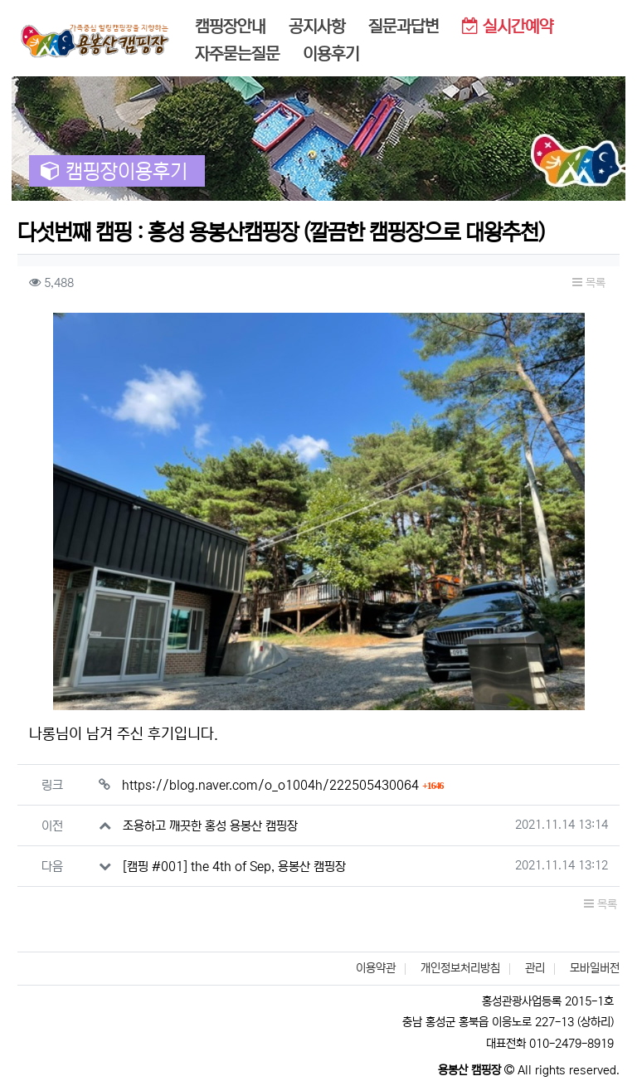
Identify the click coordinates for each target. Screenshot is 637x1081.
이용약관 (376, 968)
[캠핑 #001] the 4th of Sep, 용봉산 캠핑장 (234, 866)
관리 (535, 968)
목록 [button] (588, 283)
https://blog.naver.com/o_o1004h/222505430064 (283, 785)
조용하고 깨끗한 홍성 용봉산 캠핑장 (210, 826)
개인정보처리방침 (460, 968)
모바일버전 (595, 968)
